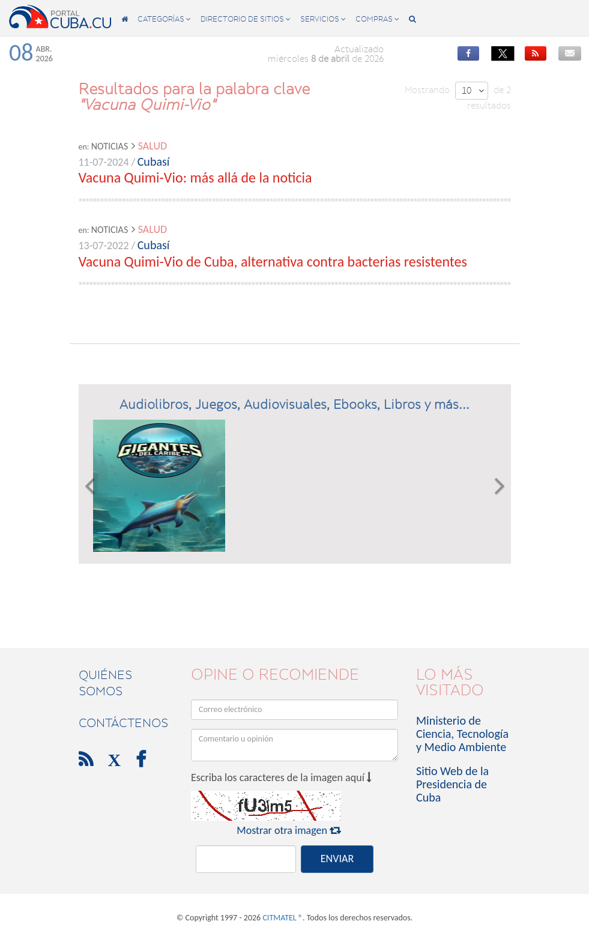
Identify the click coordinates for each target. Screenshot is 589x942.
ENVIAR (337, 858)
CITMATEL (279, 918)
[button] (90, 486)
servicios (323, 18)
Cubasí (153, 161)
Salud (152, 145)
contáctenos (123, 722)
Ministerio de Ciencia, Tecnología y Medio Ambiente (462, 733)
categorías (164, 18)
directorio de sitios (246, 18)
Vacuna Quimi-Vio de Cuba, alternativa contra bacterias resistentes (273, 261)
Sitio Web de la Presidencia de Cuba (452, 784)
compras (377, 18)
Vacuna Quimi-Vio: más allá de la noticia (195, 177)
